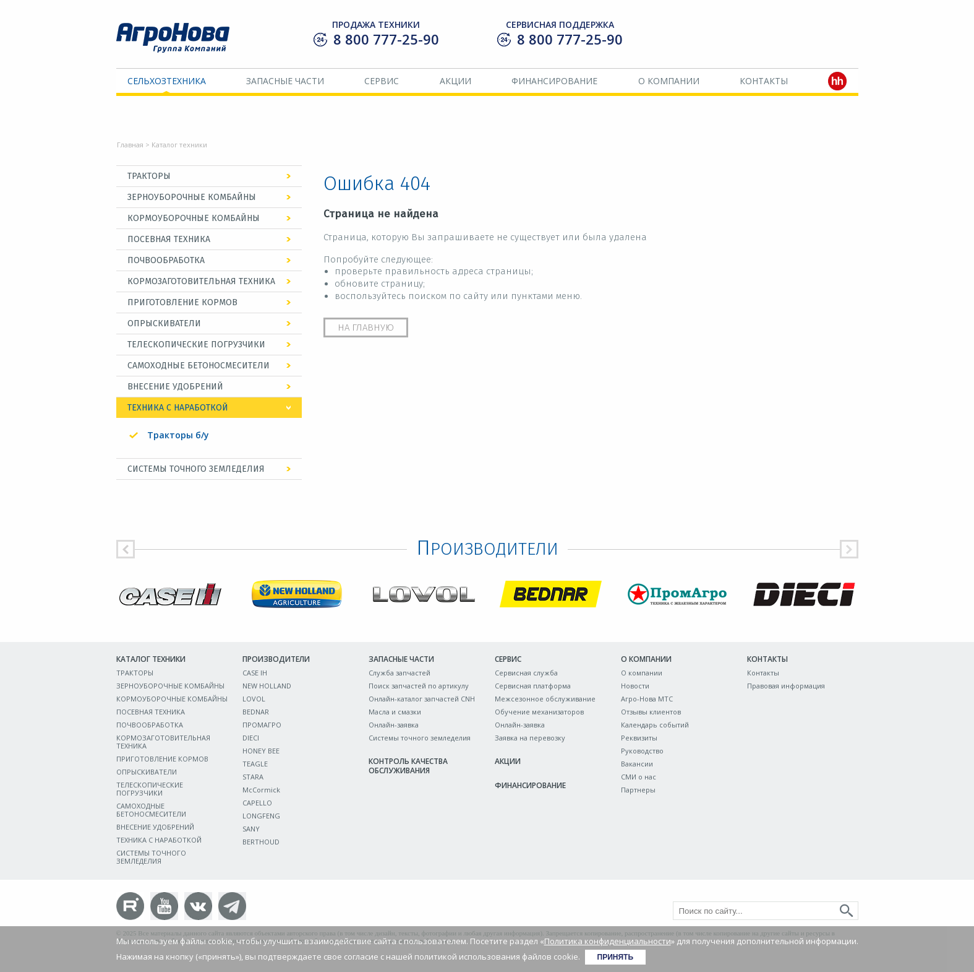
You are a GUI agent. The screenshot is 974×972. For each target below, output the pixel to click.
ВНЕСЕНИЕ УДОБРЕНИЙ (175, 386)
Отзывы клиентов (651, 712)
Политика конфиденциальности (607, 941)
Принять (615, 957)
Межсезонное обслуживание (545, 699)
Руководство (642, 751)
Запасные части (285, 81)
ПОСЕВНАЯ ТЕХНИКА (168, 239)
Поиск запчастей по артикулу (419, 686)
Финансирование (554, 81)
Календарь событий (655, 725)
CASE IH (254, 673)
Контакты (764, 81)
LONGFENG (261, 816)
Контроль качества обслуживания (408, 766)
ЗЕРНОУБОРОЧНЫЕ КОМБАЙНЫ (191, 197)
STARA (252, 777)
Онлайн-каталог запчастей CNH (422, 699)
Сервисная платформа (533, 686)
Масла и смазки (395, 712)
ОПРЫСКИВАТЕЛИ (164, 323)
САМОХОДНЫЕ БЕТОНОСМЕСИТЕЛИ (198, 365)
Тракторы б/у (178, 435)
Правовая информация (786, 686)
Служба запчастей (399, 673)
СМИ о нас (638, 777)
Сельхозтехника (166, 81)
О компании (668, 81)
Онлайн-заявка (394, 725)
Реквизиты (639, 738)
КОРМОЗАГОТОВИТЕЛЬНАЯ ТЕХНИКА (201, 281)
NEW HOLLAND (266, 686)
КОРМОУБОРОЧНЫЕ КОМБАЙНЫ (193, 218)
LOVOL (253, 699)
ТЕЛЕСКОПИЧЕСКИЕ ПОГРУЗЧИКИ (196, 344)
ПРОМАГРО (261, 725)
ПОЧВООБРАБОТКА (166, 260)
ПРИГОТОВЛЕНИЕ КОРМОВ (182, 302)
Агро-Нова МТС (647, 699)
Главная (130, 144)
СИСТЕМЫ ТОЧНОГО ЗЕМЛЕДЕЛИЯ (196, 469)
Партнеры (638, 790)
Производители (276, 659)
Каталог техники (151, 659)
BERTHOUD (261, 842)
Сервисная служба (526, 673)
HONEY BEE (261, 751)
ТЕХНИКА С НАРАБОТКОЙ (177, 407)
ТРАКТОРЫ (149, 176)
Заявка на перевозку (530, 738)
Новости (635, 686)
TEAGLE (255, 764)
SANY (251, 829)
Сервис (381, 81)
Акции (455, 81)
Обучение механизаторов (539, 712)
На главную (366, 327)
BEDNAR (255, 712)
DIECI (250, 738)
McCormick (261, 790)
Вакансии (637, 764)
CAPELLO (257, 803)
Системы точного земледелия (420, 738)
